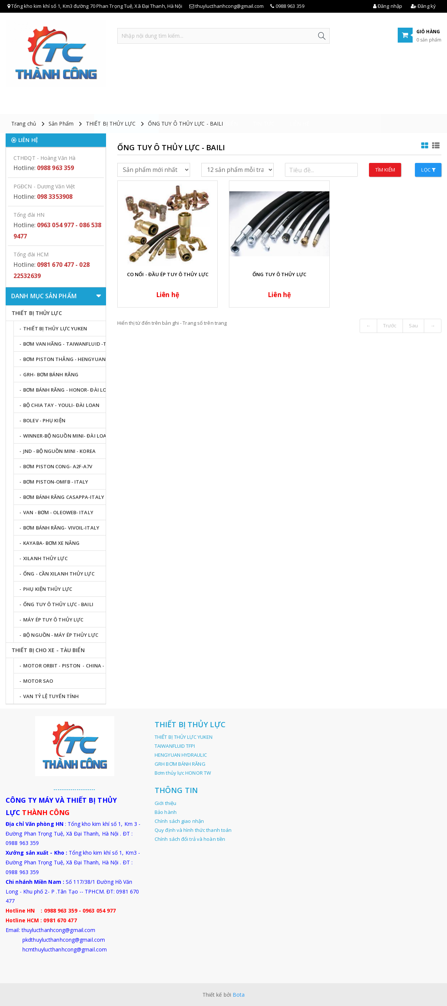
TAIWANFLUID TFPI (175, 746)
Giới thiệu (73, 104)
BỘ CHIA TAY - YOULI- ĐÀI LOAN (61, 405)
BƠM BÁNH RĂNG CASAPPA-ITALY (63, 497)
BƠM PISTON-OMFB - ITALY (55, 481)
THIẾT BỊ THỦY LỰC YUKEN (55, 328)
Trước (390, 325)
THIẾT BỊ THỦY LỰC (126, 104)
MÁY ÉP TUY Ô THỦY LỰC (53, 619)
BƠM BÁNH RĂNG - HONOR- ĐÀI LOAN (64, 389)
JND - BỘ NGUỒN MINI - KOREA (59, 451)
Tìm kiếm (385, 169)
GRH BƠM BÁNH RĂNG (180, 763)
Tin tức (263, 104)
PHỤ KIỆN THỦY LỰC (47, 589)
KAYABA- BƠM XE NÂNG (51, 543)
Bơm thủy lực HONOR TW (183, 772)
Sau (413, 325)
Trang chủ (28, 104)
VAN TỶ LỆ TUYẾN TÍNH (51, 696)
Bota (239, 994)
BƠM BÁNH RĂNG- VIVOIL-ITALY (61, 527)
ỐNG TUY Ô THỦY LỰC (279, 274)
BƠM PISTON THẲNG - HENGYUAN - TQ (64, 359)
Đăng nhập (387, 6)
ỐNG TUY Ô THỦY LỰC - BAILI (185, 123)
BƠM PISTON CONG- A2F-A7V (57, 466)
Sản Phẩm (61, 123)
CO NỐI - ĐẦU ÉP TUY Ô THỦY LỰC (167, 274)
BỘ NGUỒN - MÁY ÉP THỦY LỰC (60, 635)
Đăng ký (423, 6)
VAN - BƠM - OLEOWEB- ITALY (58, 512)
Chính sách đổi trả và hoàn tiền (190, 839)
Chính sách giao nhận (179, 821)
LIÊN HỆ (299, 104)
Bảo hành (166, 812)
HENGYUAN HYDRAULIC (181, 755)
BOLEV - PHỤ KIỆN (44, 420)
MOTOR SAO (38, 681)
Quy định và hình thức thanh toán (193, 830)
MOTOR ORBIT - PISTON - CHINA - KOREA (64, 665)
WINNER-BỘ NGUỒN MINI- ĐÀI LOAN (64, 435)
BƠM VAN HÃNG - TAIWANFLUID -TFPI (64, 343)
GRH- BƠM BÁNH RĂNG (50, 374)
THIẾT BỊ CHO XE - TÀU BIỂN (202, 104)
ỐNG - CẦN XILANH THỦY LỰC (58, 573)
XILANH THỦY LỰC (45, 558)
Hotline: (43, 168)
